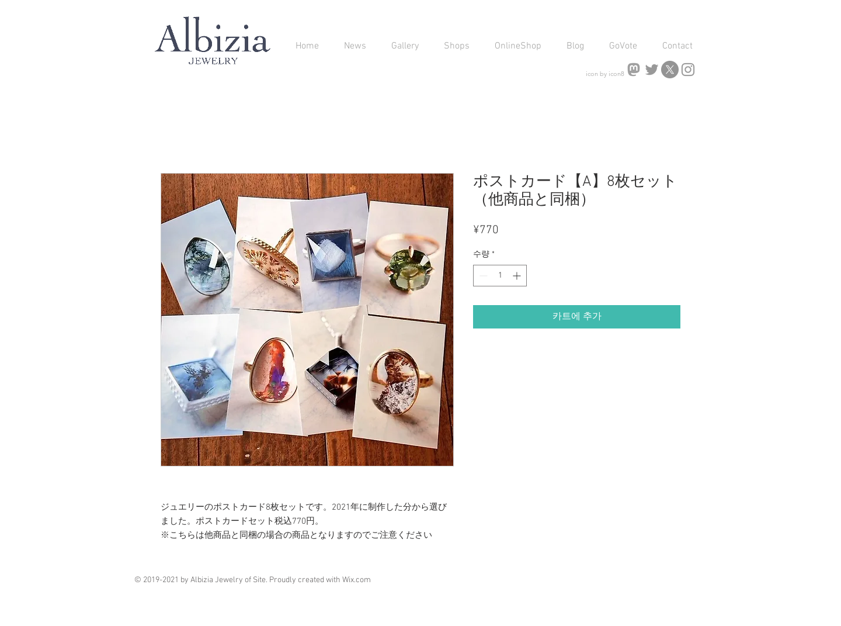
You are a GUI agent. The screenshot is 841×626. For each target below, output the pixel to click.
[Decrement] (482, 275)
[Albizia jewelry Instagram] (688, 69)
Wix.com (356, 580)
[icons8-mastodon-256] (633, 69)
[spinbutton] (499, 275)
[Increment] (517, 275)
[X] (670, 69)
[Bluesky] (652, 69)
